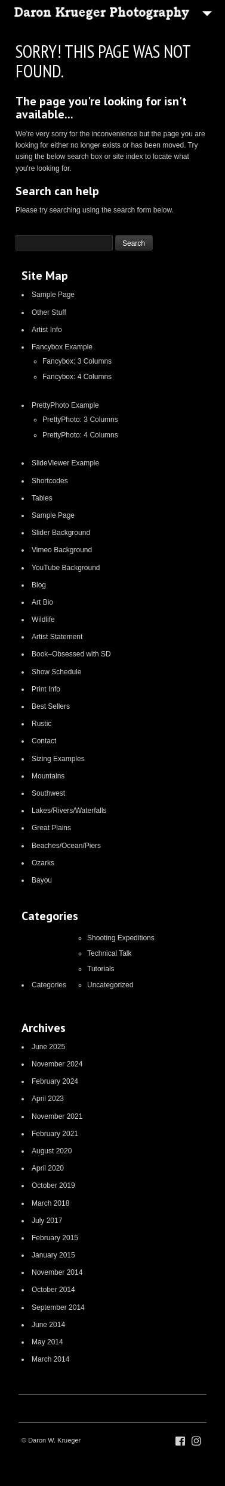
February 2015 (55, 1238)
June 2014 (48, 1325)
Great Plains (51, 828)
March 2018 (50, 1203)
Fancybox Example (62, 347)
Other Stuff (49, 312)
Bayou (42, 880)
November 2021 (57, 1116)
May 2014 (47, 1342)
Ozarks (43, 863)
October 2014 (53, 1289)
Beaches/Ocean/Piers (66, 845)
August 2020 (52, 1151)
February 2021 (55, 1134)
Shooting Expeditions (121, 938)
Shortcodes (50, 481)
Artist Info (47, 330)
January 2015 (53, 1255)
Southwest (48, 793)
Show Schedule (56, 672)
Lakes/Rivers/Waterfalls (69, 810)
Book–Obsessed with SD (71, 654)
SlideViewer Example (65, 463)
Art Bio (42, 602)
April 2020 (48, 1168)
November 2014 (57, 1272)
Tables (42, 498)
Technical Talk (109, 953)
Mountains (48, 776)
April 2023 (48, 1098)
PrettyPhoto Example (65, 405)
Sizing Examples (58, 759)
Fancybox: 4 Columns (77, 377)
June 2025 (48, 1047)
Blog (39, 585)
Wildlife (43, 619)
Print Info (46, 689)
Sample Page (53, 294)
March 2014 (50, 1359)
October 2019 (53, 1185)
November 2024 (57, 1064)
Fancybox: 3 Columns (77, 361)
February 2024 (55, 1081)
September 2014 (58, 1307)
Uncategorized (110, 985)
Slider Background (61, 532)
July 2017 (47, 1220)
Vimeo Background (62, 550)
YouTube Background (66, 568)
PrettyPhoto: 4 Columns (80, 435)
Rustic (41, 723)
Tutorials (101, 969)
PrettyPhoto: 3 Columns (80, 419)
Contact (44, 741)
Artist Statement (57, 637)
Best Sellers (51, 706)
